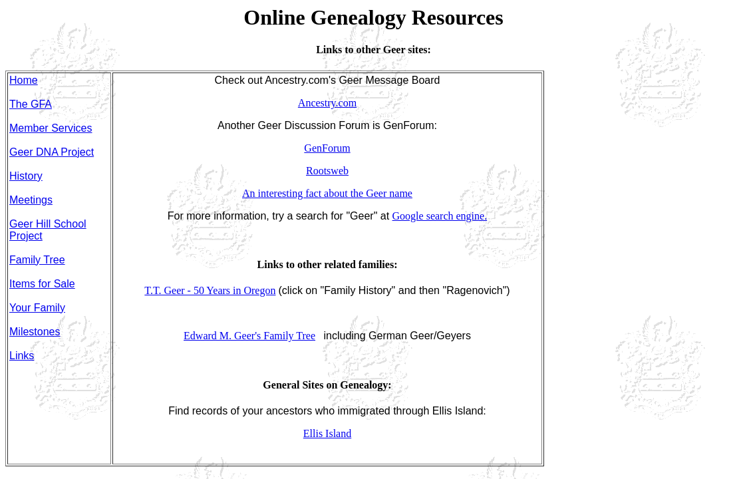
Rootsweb (327, 170)
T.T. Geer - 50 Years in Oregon (209, 290)
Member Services (50, 128)
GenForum (327, 148)
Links (21, 355)
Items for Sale (42, 283)
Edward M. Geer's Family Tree (249, 335)
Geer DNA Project (51, 152)
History (26, 176)
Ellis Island (327, 433)
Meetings (31, 200)
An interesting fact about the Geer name (327, 193)
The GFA (30, 104)
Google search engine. (440, 216)
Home (23, 80)
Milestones (34, 331)
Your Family (37, 307)
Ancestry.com (327, 102)
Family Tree (37, 259)
